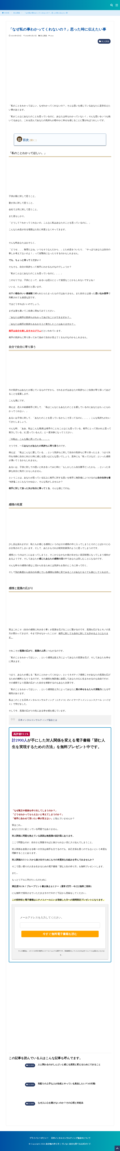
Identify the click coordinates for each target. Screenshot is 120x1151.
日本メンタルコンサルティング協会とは (37, 720)
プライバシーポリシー (38, 1138)
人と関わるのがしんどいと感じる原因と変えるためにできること (69, 1064)
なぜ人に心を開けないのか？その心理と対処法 (60, 1102)
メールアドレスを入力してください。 (42, 917)
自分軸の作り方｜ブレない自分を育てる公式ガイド (68, 1144)
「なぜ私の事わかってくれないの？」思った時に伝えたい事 (46, 13)
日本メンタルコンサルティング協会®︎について (71, 1138)
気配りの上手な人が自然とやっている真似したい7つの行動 (66, 1083)
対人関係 (16, 13)
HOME (6, 13)
